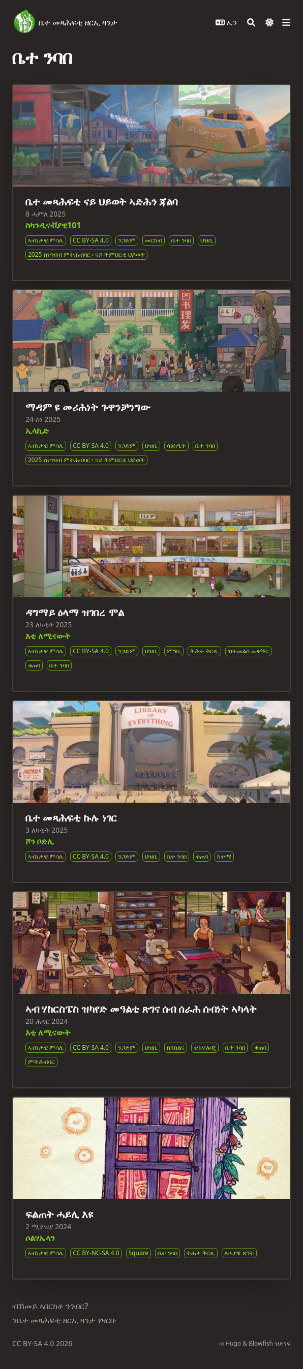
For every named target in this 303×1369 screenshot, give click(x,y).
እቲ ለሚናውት (48, 636)
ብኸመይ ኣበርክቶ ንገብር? (50, 1306)
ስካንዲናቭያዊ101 (53, 225)
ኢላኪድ (37, 430)
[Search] (251, 22)
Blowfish (261, 1343)
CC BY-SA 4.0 (34, 1343)
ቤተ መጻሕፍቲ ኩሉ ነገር (71, 818)
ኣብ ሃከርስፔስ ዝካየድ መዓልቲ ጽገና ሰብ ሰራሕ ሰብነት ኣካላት (141, 1009)
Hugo (233, 1343)
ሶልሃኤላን (40, 1237)
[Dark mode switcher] (269, 22)
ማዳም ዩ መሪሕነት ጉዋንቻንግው (87, 407)
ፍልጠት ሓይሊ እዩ (59, 1214)
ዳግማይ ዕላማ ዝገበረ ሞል (74, 612)
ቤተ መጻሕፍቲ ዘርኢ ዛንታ (78, 22)
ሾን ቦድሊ (39, 841)
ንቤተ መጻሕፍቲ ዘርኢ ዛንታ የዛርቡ (64, 1320)
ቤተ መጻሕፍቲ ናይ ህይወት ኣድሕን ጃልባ (101, 201)
